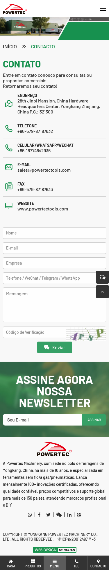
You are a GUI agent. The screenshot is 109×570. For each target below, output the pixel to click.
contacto (43, 47)
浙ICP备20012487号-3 (77, 539)
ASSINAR (94, 430)
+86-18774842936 (34, 151)
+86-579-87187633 (35, 190)
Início (10, 47)
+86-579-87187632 (35, 131)
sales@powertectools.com (44, 170)
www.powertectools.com (42, 209)
